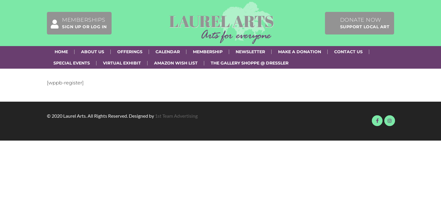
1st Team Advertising (176, 116)
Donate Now (365, 23)
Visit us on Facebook (377, 120)
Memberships (77, 23)
